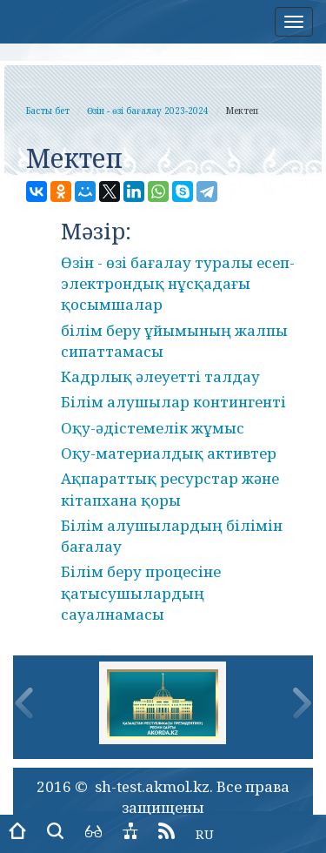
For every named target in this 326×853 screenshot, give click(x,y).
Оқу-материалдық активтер (168, 453)
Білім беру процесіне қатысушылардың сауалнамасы (141, 592)
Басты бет (48, 110)
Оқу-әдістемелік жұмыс (152, 428)
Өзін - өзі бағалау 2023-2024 (148, 110)
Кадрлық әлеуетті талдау (160, 376)
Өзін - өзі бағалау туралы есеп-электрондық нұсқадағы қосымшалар (178, 283)
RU (205, 834)
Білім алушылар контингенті (173, 402)
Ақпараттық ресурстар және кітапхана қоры (170, 488)
